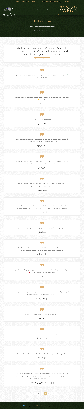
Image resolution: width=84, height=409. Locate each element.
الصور (29, 9)
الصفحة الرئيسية (46, 31)
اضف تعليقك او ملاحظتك (42, 59)
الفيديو (25, 9)
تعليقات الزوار (18, 9)
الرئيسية (46, 9)
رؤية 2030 (35, 9)
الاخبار (41, 9)
